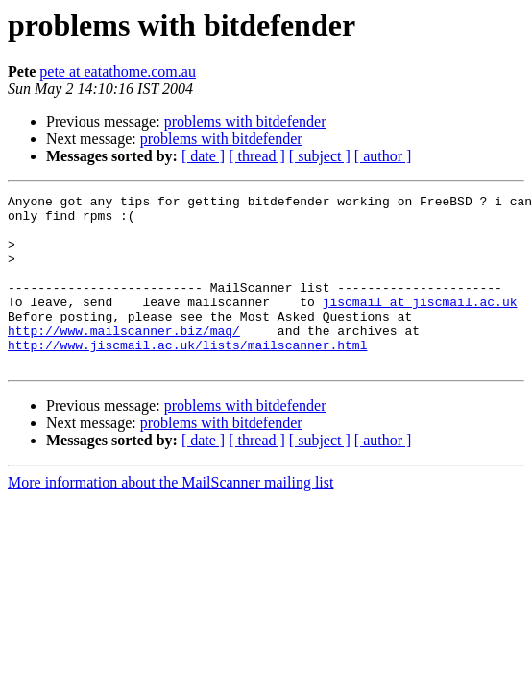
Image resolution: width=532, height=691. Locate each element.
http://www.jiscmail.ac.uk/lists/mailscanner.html (187, 376)
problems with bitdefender (245, 121)
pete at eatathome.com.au (117, 71)
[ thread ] (257, 156)
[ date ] (203, 156)
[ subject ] (320, 156)
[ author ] (383, 156)
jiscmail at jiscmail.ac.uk (420, 324)
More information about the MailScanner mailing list (170, 517)
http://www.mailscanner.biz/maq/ (124, 359)
